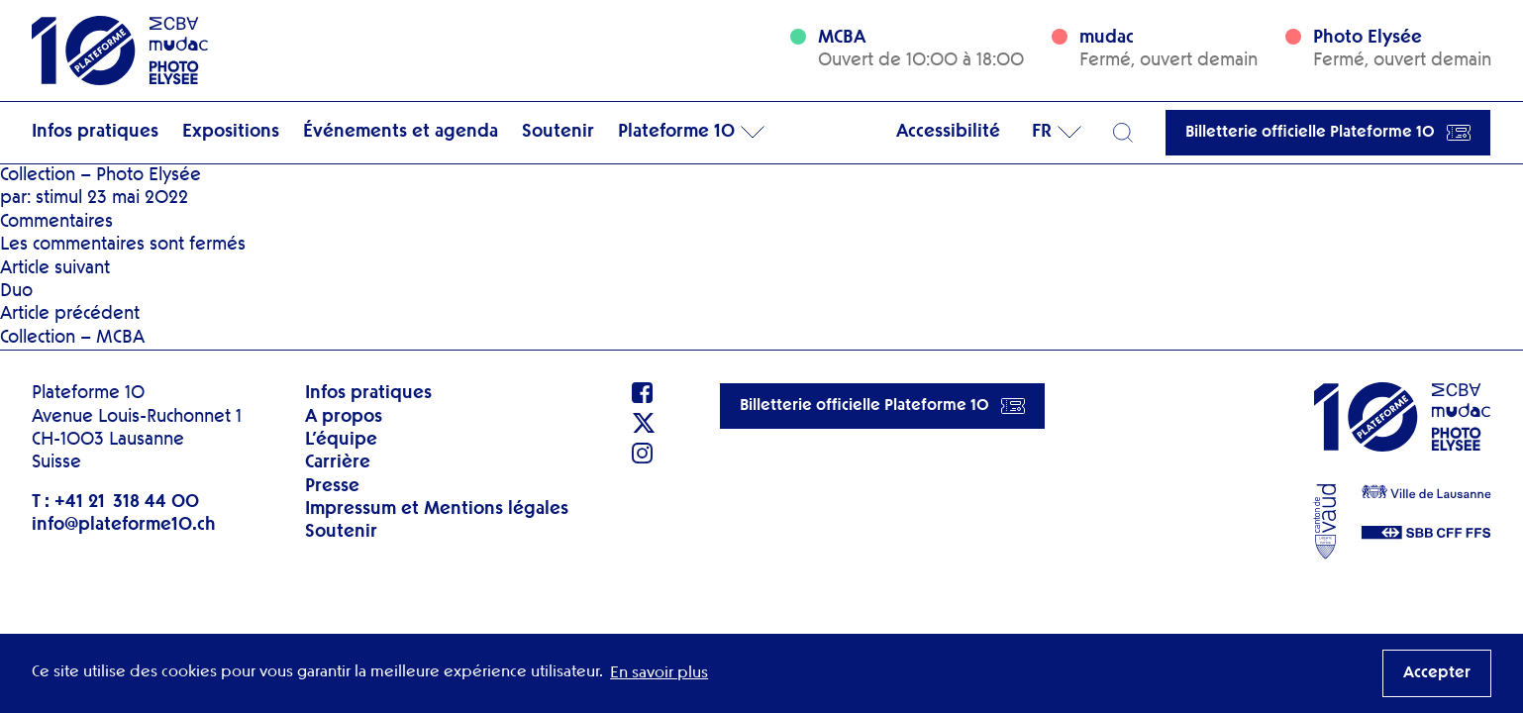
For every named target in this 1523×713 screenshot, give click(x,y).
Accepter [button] (1437, 673)
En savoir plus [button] (659, 673)
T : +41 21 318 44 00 (115, 502)
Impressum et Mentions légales (436, 509)
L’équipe (341, 440)
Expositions (230, 132)
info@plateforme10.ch (124, 525)
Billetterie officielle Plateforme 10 (1328, 133)
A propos (343, 417)
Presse (332, 486)
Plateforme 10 (676, 132)
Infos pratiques (95, 132)
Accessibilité (948, 132)
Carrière (337, 462)
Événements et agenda (400, 132)
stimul (59, 198)
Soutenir (558, 132)
